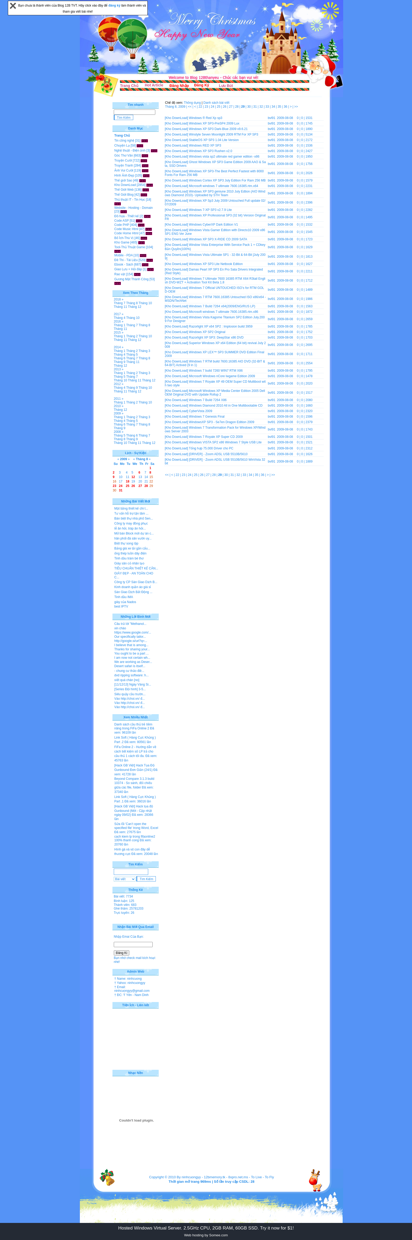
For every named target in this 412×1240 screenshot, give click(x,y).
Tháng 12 (134, 307)
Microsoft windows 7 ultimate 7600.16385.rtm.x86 (223, 312)
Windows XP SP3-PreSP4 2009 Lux (214, 123)
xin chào (120, 628)
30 (249, 106)
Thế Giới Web (124, 189)
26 (225, 106)
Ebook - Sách (123, 264)
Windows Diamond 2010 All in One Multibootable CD (225, 405)
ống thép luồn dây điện (130, 553)
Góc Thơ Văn (123, 155)
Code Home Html (126, 233)
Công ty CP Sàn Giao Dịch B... (135, 582)
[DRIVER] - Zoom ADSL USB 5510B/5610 (218, 454)
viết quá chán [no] (126, 680)
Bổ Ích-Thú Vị (123, 238)
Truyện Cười (123, 160)
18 (127, 481)
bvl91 (271, 118)
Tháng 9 (119, 362)
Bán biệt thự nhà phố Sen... (133, 518)
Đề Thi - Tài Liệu (126, 260)
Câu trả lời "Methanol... (130, 624)
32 (261, 106)
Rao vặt (119, 274)
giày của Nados (125, 602)
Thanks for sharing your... (132, 649)
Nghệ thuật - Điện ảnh (130, 150)
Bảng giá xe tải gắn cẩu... (132, 548)
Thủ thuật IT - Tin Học (129, 199)
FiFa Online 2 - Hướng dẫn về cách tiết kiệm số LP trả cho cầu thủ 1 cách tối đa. (135, 751)
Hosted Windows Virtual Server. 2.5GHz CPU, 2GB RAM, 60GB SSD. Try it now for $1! (206, 1228)
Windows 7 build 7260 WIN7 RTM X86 (216, 370)
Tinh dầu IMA (123, 597)
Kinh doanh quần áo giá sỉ (132, 587)
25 (219, 106)
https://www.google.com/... (132, 632)
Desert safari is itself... (129, 666)
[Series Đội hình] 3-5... (130, 689)
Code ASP (121, 220)
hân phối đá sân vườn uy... (133, 538)
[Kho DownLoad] (176, 118)
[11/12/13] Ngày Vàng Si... (132, 684)
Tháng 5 (132, 354)
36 (286, 106)
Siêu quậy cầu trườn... (130, 694)
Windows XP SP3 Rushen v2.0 (210, 151)
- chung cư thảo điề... (129, 671)
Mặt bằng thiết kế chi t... (131, 508)
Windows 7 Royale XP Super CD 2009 (216, 437)
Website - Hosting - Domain (133, 208)
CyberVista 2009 (200, 411)
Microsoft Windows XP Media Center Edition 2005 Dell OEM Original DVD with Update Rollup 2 (215, 392)
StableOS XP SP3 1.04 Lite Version (214, 140)
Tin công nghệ (124, 140)
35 (280, 106)
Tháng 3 (144, 351)
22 (201, 106)
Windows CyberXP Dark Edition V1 (213, 224)
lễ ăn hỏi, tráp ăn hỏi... (130, 528)
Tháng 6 (119, 358)
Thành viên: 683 (125, 905)
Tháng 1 (119, 325)
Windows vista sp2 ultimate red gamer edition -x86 (224, 156)
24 (213, 106)
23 (207, 106)
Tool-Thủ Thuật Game (129, 247)
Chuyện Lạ (122, 145)
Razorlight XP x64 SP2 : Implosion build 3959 (221, 326)
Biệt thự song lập (126, 543)
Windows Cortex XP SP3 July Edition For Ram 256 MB (227, 180)
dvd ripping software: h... (131, 675)
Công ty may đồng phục (131, 523)
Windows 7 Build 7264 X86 (207, 400)
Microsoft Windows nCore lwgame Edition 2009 (222, 376)
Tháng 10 (145, 303)
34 (274, 106)
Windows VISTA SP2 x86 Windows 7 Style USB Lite (225, 442)
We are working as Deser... (133, 662)
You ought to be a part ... (131, 653)
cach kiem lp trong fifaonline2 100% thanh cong (134, 838)
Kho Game (121, 242)
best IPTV (121, 606)
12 (133, 477)
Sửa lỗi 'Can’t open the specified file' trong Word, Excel (136, 826)
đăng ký (115, 5)
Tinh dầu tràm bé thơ (128, 558)
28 (237, 106)
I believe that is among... (131, 645)
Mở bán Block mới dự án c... (134, 533)
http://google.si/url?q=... (130, 641)
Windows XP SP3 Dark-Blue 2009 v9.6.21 (218, 129)
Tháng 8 (132, 303)
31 (255, 106)
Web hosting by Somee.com (206, 1235)
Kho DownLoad (125, 185)
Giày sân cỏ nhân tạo (129, 563)
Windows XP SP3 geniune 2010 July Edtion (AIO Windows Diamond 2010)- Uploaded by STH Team (215, 193)
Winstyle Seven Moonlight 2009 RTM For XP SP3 (223, 134)
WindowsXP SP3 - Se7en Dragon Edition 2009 (221, 422)
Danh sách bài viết (216, 103)
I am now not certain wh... (132, 658)
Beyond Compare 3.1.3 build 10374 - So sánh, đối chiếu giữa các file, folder (134, 783)
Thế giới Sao (123, 180)
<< (190, 106)
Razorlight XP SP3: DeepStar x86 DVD (216, 337)
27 (231, 106)
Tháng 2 (132, 336)
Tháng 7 (119, 303)
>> (296, 106)
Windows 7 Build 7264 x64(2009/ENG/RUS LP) (222, 306)
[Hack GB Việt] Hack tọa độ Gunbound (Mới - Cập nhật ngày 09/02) (133, 811)
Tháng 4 (119, 318)
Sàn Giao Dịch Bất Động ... (133, 592)
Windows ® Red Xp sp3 (205, 118)
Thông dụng (192, 103)
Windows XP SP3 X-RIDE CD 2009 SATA (218, 239)
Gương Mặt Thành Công (131, 279)
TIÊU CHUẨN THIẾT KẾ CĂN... (136, 568)
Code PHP (121, 225)
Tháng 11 (120, 307)
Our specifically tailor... (130, 637)
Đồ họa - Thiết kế (126, 216)
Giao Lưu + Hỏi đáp (128, 269)
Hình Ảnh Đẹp (124, 175)
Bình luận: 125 (124, 901)
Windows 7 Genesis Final (206, 416)
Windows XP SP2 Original (207, 332)
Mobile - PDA (123, 255)
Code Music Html (126, 229)
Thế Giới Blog (123, 194)
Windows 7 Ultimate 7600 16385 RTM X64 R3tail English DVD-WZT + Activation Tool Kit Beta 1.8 (215, 280)
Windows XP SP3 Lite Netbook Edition (216, 264)
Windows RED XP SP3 (205, 145)
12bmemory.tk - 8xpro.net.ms (226, 1177)
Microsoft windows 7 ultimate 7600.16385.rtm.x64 (223, 186)
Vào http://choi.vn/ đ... (129, 699)
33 (267, 106)
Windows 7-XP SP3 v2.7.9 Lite (210, 210)
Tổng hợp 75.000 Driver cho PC (211, 448)
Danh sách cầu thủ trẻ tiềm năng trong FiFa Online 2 (133, 726)
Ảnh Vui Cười (123, 170)
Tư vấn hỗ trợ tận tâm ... (131, 513)
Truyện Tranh (123, 165)
